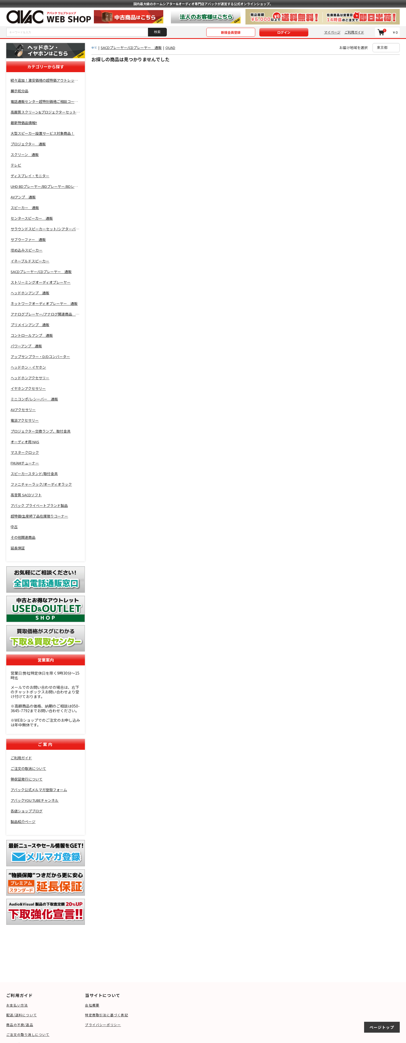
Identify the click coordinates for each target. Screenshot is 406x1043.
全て (94, 47)
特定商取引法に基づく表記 (106, 1015)
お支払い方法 (17, 1005)
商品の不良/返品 (19, 1024)
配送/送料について (21, 1015)
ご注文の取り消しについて (27, 1034)
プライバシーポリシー (103, 1024)
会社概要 (92, 1005)
